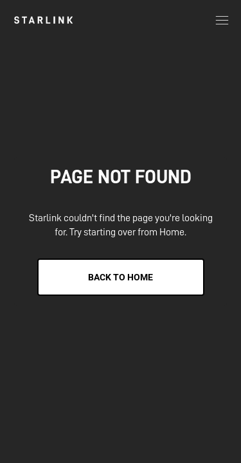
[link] (43, 20)
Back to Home (120, 277)
